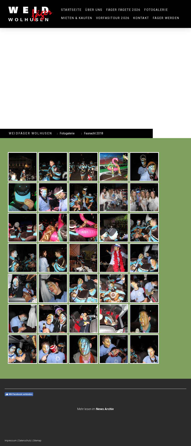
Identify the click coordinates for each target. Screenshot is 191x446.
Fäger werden (166, 18)
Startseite (71, 10)
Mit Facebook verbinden (18, 394)
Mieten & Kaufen (76, 18)
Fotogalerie (156, 10)
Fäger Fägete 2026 (123, 10)
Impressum (11, 440)
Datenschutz (24, 440)
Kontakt (141, 18)
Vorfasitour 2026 (113, 18)
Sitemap (37, 440)
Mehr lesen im (95, 409)
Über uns (93, 10)
